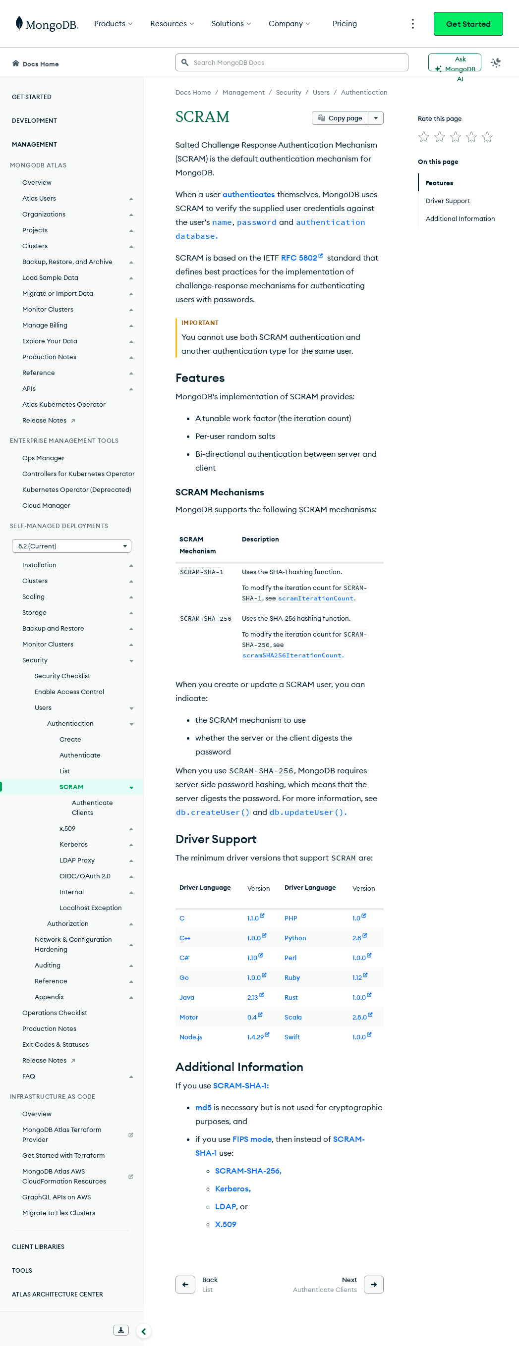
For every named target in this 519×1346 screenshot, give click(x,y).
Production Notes (49, 1028)
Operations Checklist (54, 1013)
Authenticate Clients (92, 807)
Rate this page (440, 118)
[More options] (376, 118)
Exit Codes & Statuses (55, 1044)
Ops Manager (43, 458)
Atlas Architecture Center (57, 1294)
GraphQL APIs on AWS (56, 1197)
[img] (424, 137)
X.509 (225, 1224)
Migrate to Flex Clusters (58, 1213)
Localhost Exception (90, 908)
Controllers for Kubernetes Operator (78, 474)
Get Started (468, 24)
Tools (22, 1270)
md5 (203, 1107)
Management (34, 144)
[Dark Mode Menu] (496, 62)
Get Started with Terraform (63, 1155)
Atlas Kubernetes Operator (64, 404)
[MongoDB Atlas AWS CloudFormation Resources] (71, 1176)
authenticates (249, 194)
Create (70, 739)
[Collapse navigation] (144, 1331)
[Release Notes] (71, 420)
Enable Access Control (69, 692)
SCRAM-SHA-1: (241, 1085)
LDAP (225, 1206)
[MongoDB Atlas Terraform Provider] (71, 1134)
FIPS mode (252, 1139)
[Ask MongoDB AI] (454, 62)
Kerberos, (233, 1188)
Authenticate (80, 755)
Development (34, 120)
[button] (71, 546)
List (64, 771)
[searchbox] (291, 62)
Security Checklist (62, 676)
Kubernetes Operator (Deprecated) (76, 489)
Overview (37, 182)
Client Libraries (38, 1246)
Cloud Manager (46, 505)
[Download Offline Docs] (121, 1330)
